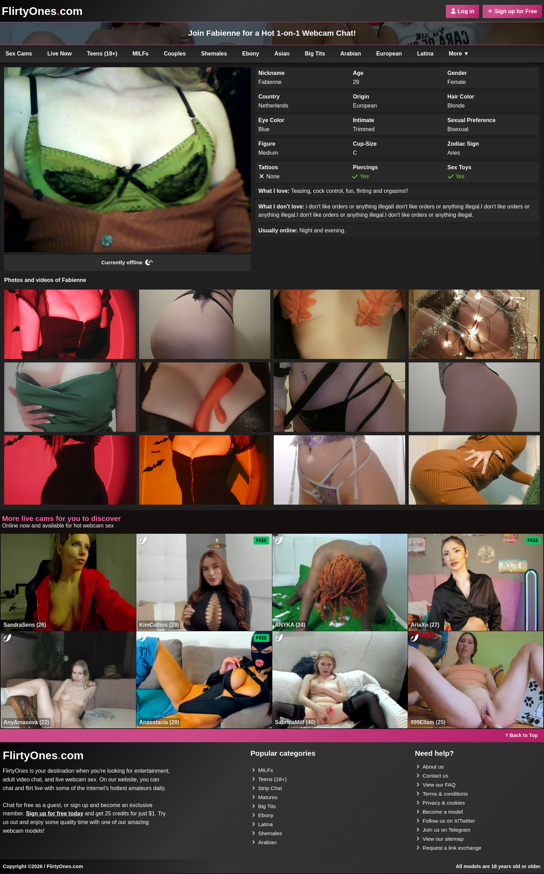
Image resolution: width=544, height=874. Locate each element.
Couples (175, 54)
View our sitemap (440, 839)
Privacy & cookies (441, 803)
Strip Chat (267, 789)
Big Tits (315, 54)
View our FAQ (436, 785)
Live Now (60, 54)
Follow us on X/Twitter (446, 821)
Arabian (350, 54)
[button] (70, 325)
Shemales (214, 54)
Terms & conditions (442, 794)
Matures (265, 798)
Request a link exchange (449, 848)
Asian (282, 54)
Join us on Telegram (444, 830)
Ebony (250, 54)
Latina (425, 54)
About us (430, 767)
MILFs (140, 54)
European (389, 54)
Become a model (440, 812)
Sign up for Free (512, 11)
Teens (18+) (102, 54)
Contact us (432, 776)
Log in (462, 11)
